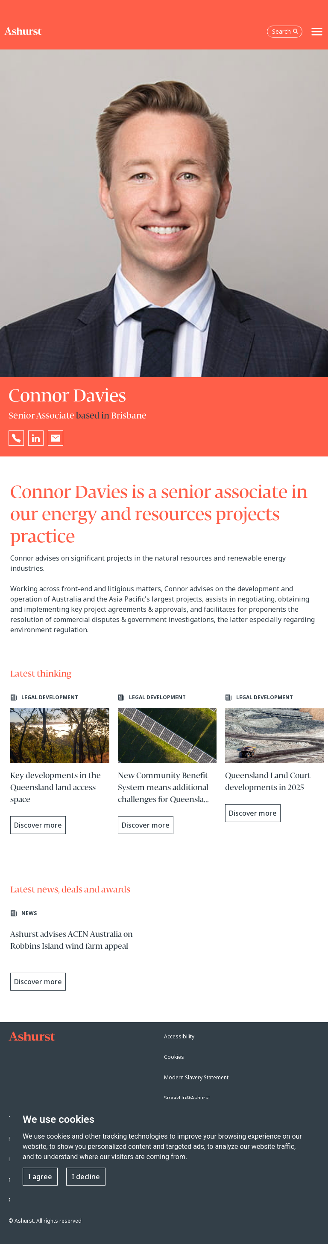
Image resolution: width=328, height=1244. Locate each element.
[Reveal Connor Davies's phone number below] (16, 438)
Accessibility (179, 1036)
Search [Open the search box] (285, 31)
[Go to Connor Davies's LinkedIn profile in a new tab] (36, 438)
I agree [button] (40, 1176)
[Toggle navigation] (317, 31)
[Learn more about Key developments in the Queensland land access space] (60, 764)
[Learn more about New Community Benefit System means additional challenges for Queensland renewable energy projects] (167, 764)
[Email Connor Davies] (55, 438)
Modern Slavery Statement (196, 1077)
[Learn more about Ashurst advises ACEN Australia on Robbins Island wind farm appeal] (85, 952)
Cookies (174, 1057)
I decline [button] (86, 1176)
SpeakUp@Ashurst (187, 1098)
